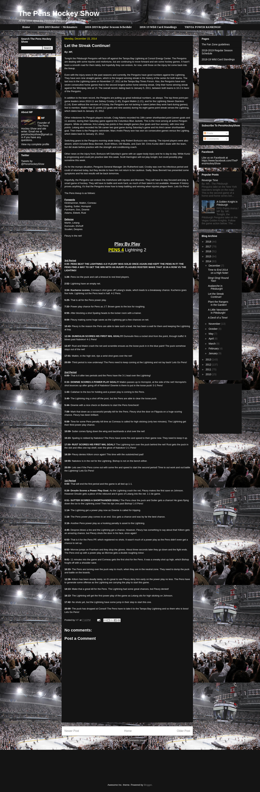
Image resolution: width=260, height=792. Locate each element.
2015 (209, 256)
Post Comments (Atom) (134, 740)
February (214, 348)
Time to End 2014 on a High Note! (218, 271)
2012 (209, 364)
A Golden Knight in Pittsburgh (227, 203)
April (211, 338)
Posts (208, 133)
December (215, 265)
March (212, 343)
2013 (209, 359)
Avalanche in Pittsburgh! (215, 287)
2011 (209, 369)
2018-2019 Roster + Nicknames (57, 27)
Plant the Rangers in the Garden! (218, 303)
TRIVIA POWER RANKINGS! (203, 27)
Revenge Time (210, 180)
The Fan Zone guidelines (216, 44)
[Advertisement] (32, 80)
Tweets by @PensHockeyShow (32, 162)
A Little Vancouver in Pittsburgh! (218, 311)
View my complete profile (35, 144)
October (213, 328)
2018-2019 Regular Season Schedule (108, 27)
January (213, 353)
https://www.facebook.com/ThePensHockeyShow (220, 162)
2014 (209, 261)
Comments (211, 138)
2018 (209, 241)
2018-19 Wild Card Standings (158, 27)
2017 (209, 246)
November (215, 323)
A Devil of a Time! (218, 317)
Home (26, 27)
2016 (209, 251)
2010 (209, 374)
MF (43, 117)
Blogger (148, 785)
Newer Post (71, 730)
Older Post (183, 730)
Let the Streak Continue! (216, 295)
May (211, 333)
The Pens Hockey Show (58, 13)
